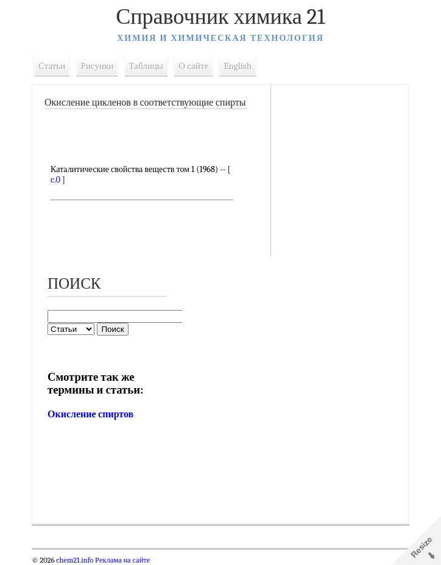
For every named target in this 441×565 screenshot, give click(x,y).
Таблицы (146, 65)
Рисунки (97, 65)
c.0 (55, 180)
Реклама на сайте (121, 560)
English (238, 65)
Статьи (51, 65)
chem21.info (74, 560)
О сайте (193, 65)
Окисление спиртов (90, 414)
